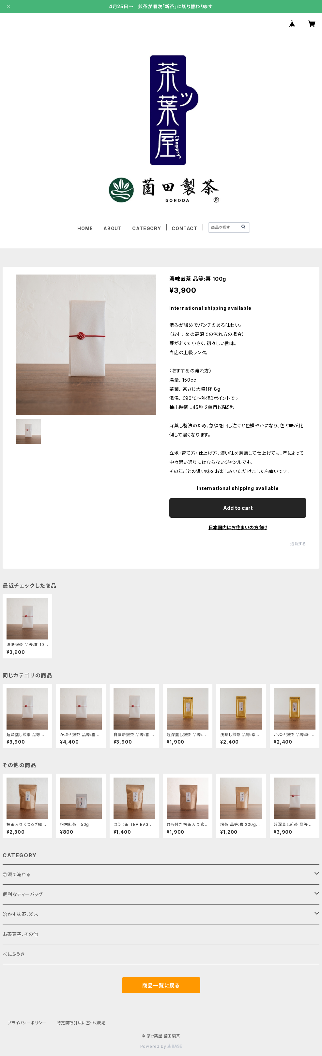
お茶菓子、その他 (20, 934)
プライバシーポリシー (27, 1022)
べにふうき (14, 954)
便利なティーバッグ (23, 894)
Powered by (161, 1046)
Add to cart (238, 508)
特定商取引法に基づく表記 (81, 1022)
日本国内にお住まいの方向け (237, 527)
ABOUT (112, 228)
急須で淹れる (17, 874)
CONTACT (184, 228)
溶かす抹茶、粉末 (20, 914)
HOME (85, 228)
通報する (298, 543)
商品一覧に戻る (161, 985)
